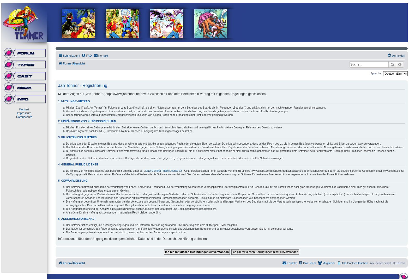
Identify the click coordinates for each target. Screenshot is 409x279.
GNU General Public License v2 (163, 170)
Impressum (24, 113)
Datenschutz (24, 116)
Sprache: (376, 73)
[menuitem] (86, 55)
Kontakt (24, 109)
